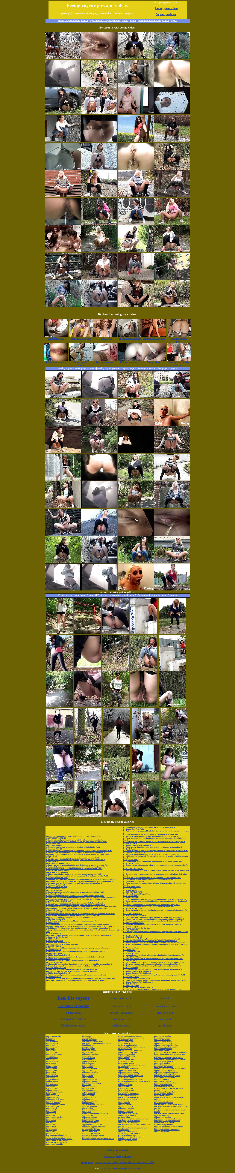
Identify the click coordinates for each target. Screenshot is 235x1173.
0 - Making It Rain (130, 890)
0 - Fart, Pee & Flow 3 (54, 845)
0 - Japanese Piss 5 (130, 860)
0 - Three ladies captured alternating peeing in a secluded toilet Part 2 (73, 847)
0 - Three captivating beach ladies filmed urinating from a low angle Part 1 (75, 836)
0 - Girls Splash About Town (57, 878)
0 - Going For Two (53, 843)
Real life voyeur (73, 998)
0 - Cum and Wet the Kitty (56, 885)
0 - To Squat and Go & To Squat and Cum (62, 944)
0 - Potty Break (51, 856)
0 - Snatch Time (129, 950)
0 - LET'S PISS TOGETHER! (56, 838)
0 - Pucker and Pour (131, 948)
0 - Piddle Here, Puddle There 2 (58, 955)
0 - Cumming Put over (131, 951)
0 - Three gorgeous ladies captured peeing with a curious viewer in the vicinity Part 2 (79, 851)
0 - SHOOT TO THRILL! (132, 863)
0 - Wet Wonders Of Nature (133, 881)
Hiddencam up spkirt (73, 1025)
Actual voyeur (165, 1025)
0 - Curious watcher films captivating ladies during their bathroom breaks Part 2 (77, 876)
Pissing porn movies (117, 1150)
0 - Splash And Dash (54, 953)
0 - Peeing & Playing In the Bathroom (60, 910)
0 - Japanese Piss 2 (53, 977)
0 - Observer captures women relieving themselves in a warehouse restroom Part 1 (155, 851)
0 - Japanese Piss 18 (54, 849)
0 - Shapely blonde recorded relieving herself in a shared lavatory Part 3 (151, 905)
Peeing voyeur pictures (109, 20)
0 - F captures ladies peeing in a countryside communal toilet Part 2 (72, 971)
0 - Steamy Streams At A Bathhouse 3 (138, 982)
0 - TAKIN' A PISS (52, 923)
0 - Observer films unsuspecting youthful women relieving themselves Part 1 (76, 980)
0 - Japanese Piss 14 (54, 962)
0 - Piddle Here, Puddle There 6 (58, 942)
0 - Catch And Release (132, 887)
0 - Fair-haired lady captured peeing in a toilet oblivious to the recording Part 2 (154, 842)
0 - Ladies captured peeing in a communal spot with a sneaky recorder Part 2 (76, 975)
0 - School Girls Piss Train (133, 829)
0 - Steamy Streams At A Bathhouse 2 (138, 971)
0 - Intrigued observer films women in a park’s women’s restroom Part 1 (74, 883)
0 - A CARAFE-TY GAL (132, 957)
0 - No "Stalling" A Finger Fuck (58, 863)
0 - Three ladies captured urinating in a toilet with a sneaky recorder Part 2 (152, 878)
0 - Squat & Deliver (130, 897)
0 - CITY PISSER (129, 888)
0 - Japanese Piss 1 (53, 950)
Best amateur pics (121, 1019)
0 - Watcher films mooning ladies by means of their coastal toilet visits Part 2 (153, 989)
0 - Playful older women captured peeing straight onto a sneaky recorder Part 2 (154, 975)
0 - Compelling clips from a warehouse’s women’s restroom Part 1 (149, 827)
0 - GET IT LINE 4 (130, 984)
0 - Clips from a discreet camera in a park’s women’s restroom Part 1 (72, 969)
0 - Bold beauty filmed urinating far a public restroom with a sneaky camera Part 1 (78, 928)
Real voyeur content (121, 1006)
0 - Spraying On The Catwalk (57, 937)
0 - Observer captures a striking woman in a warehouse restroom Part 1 (151, 834)
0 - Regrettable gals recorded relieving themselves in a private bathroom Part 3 (154, 942)
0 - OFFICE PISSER (53, 946)
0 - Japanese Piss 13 (54, 912)
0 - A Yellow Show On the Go (134, 915)
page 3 (92, 20)
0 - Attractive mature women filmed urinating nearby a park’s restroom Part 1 (153, 959)
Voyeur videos (165, 998)
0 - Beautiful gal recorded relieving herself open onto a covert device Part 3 (75, 951)
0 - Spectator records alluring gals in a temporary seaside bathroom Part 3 (75, 957)
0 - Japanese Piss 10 (54, 890)
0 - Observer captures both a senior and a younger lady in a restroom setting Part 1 (78, 935)
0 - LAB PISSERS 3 (130, 930)
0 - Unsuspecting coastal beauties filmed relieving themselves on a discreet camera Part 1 (81, 978)
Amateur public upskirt (121, 998)
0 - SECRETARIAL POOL (132, 908)
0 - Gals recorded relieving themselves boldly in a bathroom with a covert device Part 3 (80, 926)
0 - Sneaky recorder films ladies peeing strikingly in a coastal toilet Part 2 (151, 966)
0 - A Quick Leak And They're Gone (137, 894)
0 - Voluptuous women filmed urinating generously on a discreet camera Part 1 (76, 842)
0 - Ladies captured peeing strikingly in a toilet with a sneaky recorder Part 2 (76, 840)
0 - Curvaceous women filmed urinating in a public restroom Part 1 (149, 879)
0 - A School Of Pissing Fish (57, 872)
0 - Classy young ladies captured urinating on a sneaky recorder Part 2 (73, 874)
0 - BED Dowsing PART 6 (55, 919)
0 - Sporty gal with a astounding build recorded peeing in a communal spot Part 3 (77, 865)
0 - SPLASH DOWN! (131, 977)
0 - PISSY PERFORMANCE (133, 923)
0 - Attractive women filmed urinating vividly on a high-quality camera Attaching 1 (78, 948)
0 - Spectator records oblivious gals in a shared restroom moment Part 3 (151, 854)
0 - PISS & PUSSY (53, 939)
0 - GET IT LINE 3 (130, 960)
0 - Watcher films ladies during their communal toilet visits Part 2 (71, 917)
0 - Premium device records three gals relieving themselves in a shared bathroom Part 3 (80, 879)
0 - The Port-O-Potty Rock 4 (134, 852)
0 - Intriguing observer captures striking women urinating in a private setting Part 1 (78, 924)
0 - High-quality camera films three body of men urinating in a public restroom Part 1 (79, 964)
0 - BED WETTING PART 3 (133, 869)
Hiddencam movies (121, 1025)
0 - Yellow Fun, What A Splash (57, 870)
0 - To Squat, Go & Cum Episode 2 (136, 978)
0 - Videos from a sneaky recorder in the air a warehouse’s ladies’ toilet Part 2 (153, 919)
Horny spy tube (165, 1019)
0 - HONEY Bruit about (54, 941)
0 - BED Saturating (130, 968)
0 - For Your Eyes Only (54, 894)
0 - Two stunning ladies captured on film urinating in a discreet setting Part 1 (153, 861)
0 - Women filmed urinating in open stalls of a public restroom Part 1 (72, 858)
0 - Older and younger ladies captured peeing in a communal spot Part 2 (151, 964)
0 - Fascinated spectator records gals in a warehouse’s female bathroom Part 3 (77, 867)
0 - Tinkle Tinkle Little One (56, 968)
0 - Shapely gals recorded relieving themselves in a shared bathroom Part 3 (75, 852)
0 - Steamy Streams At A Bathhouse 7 (138, 845)
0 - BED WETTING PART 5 (133, 892)
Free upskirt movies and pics (165, 1006)
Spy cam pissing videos (117, 1156)
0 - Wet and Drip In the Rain (56, 887)
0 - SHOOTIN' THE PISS (132, 935)
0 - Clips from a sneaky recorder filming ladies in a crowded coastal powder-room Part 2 (80, 897)
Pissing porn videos (166, 8)
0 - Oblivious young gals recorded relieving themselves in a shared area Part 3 (76, 908)
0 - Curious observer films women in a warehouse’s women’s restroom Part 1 (153, 917)
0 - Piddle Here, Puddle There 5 (58, 959)
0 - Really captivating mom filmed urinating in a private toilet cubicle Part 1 (75, 892)
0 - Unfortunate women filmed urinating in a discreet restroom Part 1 (150, 941)
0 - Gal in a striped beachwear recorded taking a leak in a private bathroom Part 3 (77, 854)
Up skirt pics (73, 1012)
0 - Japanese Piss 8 (130, 896)
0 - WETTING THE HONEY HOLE (58, 901)
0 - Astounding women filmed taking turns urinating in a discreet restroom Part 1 (154, 955)
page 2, (165, 20)
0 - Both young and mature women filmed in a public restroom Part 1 (73, 921)
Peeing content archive (149, 20)
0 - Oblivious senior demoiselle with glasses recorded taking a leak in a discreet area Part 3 (81, 906)
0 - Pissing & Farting (131, 986)
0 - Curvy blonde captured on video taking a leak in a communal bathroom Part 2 (154, 962)
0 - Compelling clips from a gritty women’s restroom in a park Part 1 (72, 960)
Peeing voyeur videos (69, 20)
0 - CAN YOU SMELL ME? (56, 888)
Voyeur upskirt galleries (121, 1012)
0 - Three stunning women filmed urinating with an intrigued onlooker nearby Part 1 (156, 980)
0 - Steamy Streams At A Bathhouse (137, 973)
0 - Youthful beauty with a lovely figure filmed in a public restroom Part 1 (74, 869)
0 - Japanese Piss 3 (53, 933)
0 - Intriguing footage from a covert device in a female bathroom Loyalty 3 (152, 924)
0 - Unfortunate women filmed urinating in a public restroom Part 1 (149, 906)
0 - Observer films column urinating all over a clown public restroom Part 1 (152, 969)
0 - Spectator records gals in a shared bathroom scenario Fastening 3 (150, 836)
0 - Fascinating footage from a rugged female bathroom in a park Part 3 (73, 915)
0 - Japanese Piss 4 (130, 953)
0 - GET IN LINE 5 (130, 843)
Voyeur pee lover (166, 14)
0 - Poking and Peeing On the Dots (136, 928)
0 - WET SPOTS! (52, 861)
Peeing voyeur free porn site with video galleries (119, 1168)
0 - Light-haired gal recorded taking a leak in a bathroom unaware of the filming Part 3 (79, 881)
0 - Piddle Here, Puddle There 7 (58, 973)
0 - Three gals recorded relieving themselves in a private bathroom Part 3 (74, 903)
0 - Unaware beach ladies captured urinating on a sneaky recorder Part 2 (151, 939)
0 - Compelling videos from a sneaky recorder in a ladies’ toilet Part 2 (73, 966)
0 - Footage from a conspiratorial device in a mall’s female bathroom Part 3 (152, 921)
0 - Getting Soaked (130, 926)
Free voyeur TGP (165, 1012)
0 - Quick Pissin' (129, 849)
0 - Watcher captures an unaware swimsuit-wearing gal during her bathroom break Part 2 (80, 914)
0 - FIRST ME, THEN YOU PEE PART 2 (138, 987)
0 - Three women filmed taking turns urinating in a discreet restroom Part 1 (75, 896)
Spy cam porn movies (73, 1018)
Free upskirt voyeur (73, 1006)
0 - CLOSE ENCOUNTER (132, 914)
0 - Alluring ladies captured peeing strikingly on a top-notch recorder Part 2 (75, 860)
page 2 (84, 20)
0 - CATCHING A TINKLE (132, 937)
